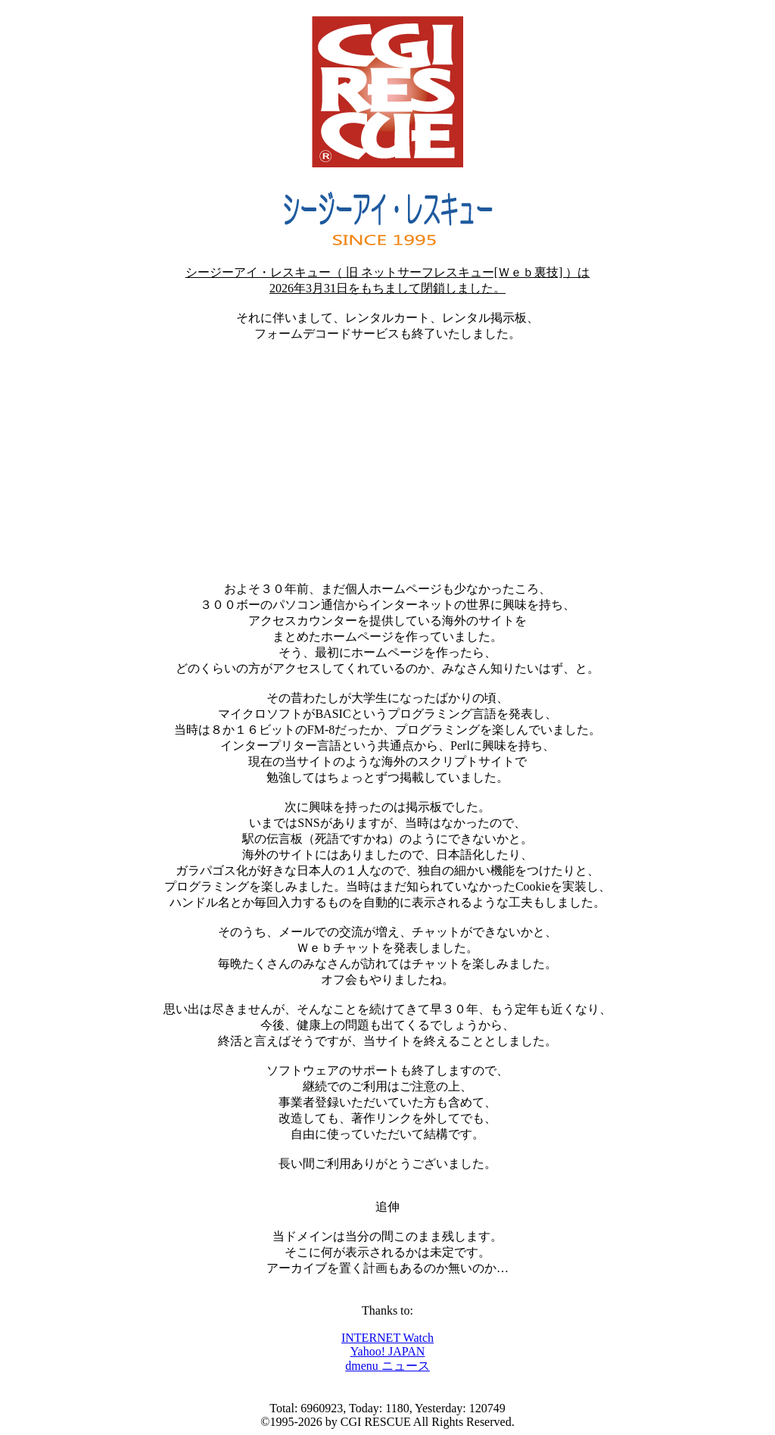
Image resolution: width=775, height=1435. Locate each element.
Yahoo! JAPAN (387, 1351)
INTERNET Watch (387, 1337)
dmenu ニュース (387, 1365)
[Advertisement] (387, 462)
